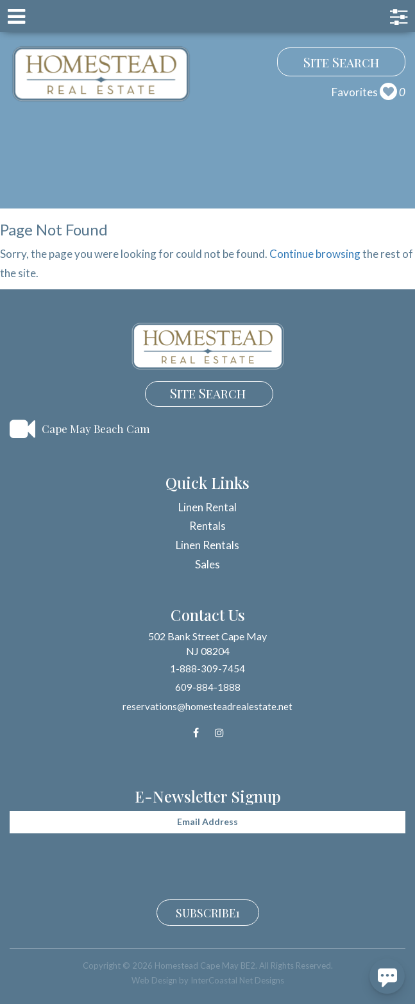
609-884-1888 (208, 687)
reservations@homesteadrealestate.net (207, 706)
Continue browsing (314, 253)
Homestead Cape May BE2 (101, 74)
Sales (207, 564)
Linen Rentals (207, 545)
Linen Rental (207, 507)
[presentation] (107, 865)
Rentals (207, 525)
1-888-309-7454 (207, 668)
